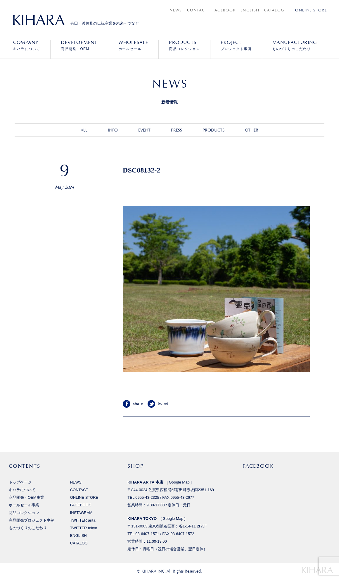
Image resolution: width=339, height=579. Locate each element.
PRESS (176, 130)
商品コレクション (184, 45)
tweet (163, 404)
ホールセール (133, 45)
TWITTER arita (83, 520)
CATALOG (274, 10)
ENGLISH (250, 10)
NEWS (176, 10)
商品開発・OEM (79, 45)
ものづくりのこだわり (294, 45)
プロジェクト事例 (236, 45)
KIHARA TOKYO (142, 518)
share (138, 404)
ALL (84, 130)
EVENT (144, 130)
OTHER (251, 130)
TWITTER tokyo (83, 528)
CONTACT (197, 10)
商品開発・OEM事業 (26, 497)
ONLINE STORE (311, 10)
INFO (113, 130)
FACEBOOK (224, 10)
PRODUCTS (213, 130)
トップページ (20, 482)
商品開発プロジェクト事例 (31, 520)
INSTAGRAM (81, 512)
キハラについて (26, 45)
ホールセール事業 (24, 505)
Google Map (179, 482)
